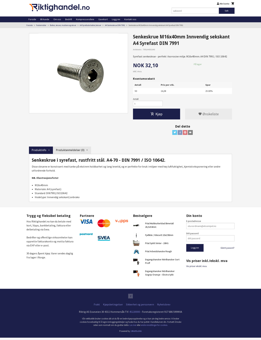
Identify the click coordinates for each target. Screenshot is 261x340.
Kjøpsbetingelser (113, 306)
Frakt (97, 306)
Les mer (133, 327)
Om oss (57, 19)
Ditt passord (192, 235)
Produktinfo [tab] (39, 151)
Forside (32, 19)
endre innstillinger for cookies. (154, 327)
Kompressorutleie (85, 19)
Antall (135, 98)
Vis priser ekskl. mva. (196, 267)
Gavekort (103, 19)
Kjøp (156, 115)
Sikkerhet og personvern (140, 306)
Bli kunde (44, 19)
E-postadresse (193, 222)
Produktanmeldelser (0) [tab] (70, 151)
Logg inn (116, 19)
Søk (227, 10)
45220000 (134, 314)
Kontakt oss (130, 19)
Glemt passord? (228, 249)
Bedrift (68, 19)
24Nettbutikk (136, 333)
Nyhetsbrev (163, 306)
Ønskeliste (208, 115)
